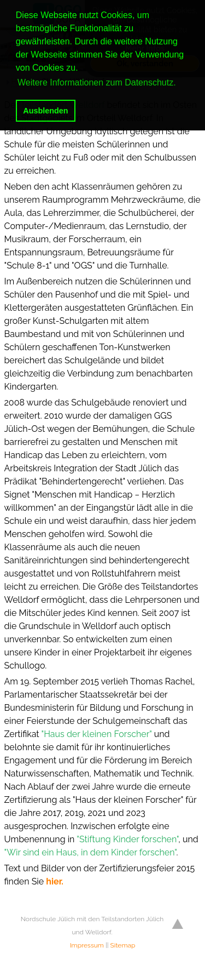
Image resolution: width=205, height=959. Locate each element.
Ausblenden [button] (45, 110)
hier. (54, 881)
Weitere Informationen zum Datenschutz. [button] (96, 82)
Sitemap (123, 945)
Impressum (87, 945)
